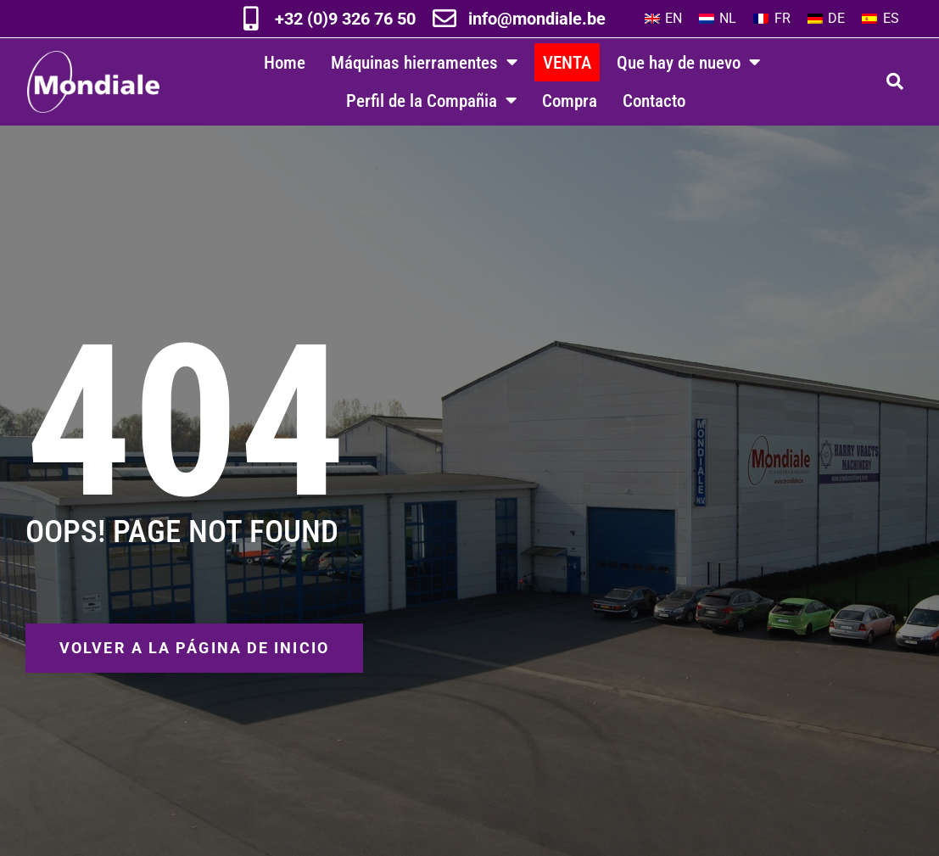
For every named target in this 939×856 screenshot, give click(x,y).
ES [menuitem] (891, 18)
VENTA (567, 62)
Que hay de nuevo (688, 62)
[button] (895, 81)
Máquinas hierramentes (424, 62)
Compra (569, 100)
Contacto (654, 100)
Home (284, 62)
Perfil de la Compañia (431, 100)
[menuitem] (663, 19)
